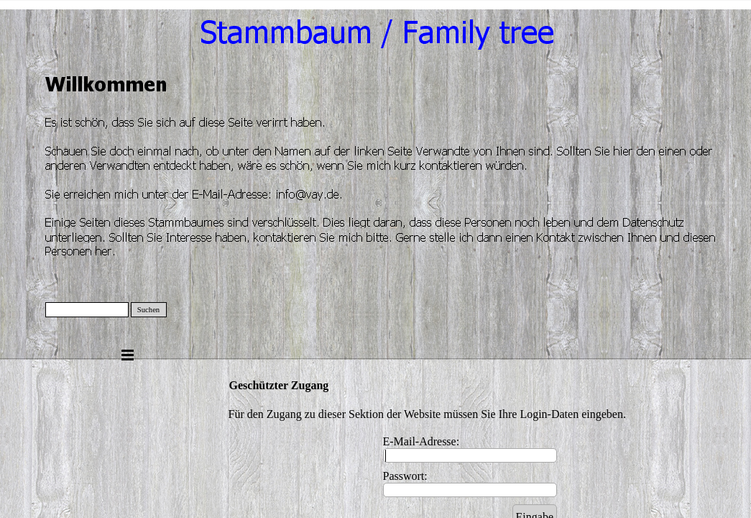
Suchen (148, 310)
